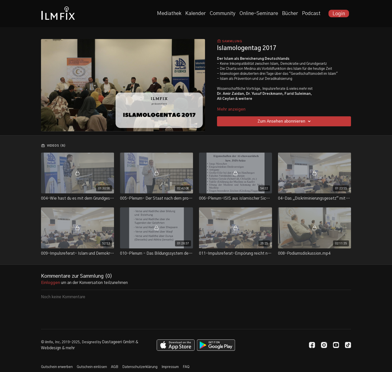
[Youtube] (336, 345)
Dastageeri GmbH (118, 342)
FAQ (186, 367)
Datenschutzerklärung (140, 367)
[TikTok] (348, 345)
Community (223, 13)
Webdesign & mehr (58, 348)
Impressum (170, 367)
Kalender (195, 13)
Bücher (290, 13)
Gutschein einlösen (92, 367)
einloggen (50, 283)
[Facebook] (312, 345)
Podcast (311, 13)
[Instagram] (324, 345)
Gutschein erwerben (57, 367)
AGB (114, 367)
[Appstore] (175, 345)
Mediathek (169, 13)
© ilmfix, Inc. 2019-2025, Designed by (71, 342)
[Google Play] (216, 345)
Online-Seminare (259, 13)
